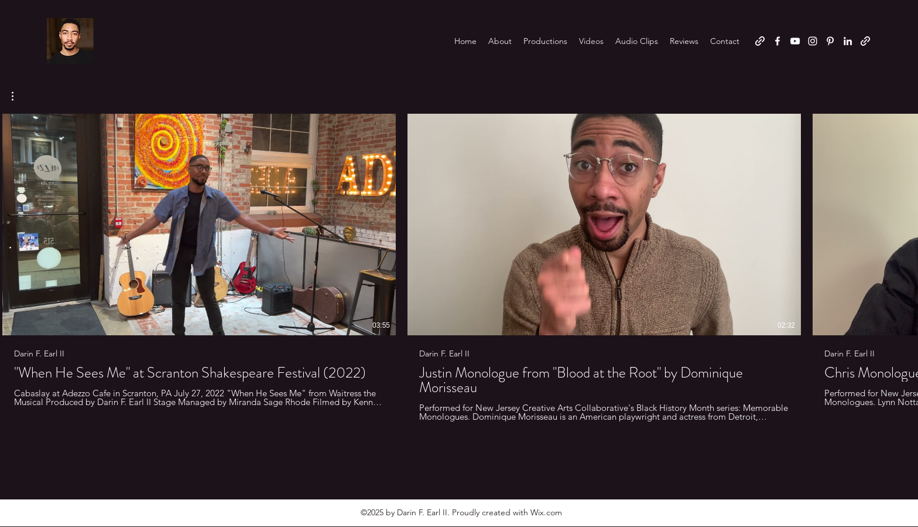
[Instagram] (812, 41)
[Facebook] (777, 41)
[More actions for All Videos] (18, 96)
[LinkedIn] (848, 41)
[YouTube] (795, 41)
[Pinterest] (830, 41)
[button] (18, 96)
